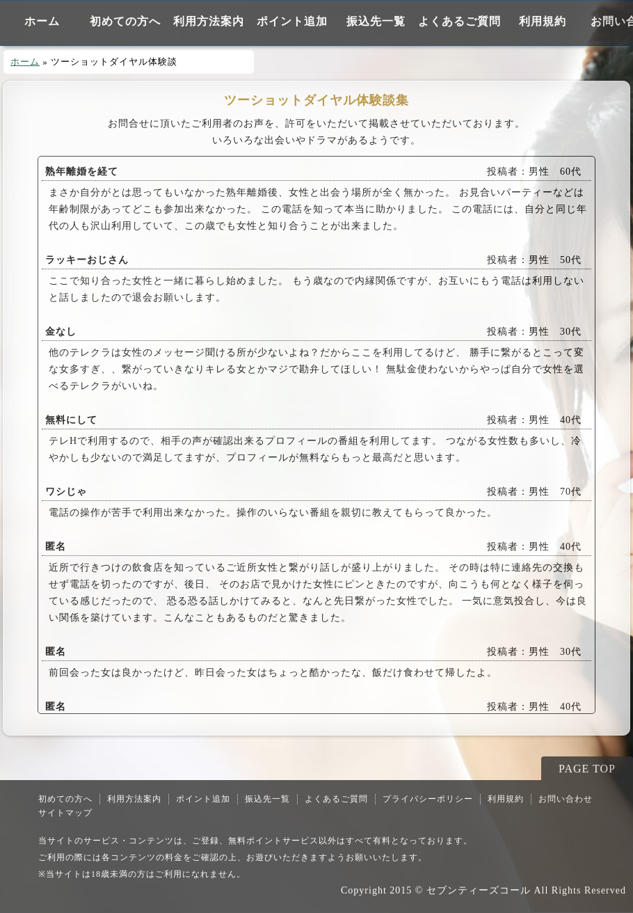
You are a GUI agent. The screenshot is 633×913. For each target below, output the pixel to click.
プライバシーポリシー (428, 799)
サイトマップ (65, 813)
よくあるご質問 (459, 21)
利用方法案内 (208, 21)
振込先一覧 (376, 21)
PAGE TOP (587, 769)
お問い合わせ (565, 799)
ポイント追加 (292, 21)
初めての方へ (125, 21)
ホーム (42, 21)
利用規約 (542, 21)
